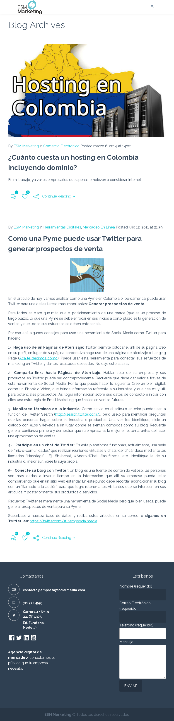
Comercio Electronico (61, 146)
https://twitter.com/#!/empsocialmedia (63, 520)
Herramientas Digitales (62, 226)
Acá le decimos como (38, 357)
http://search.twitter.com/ (77, 413)
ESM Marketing (26, 146)
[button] (163, 6)
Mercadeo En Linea (99, 226)
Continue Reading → (59, 196)
